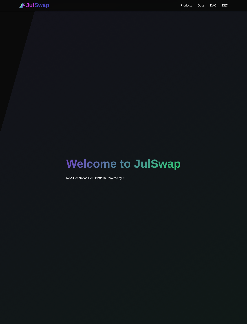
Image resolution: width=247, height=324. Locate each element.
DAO (213, 5)
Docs (201, 5)
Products (186, 5)
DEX (225, 5)
